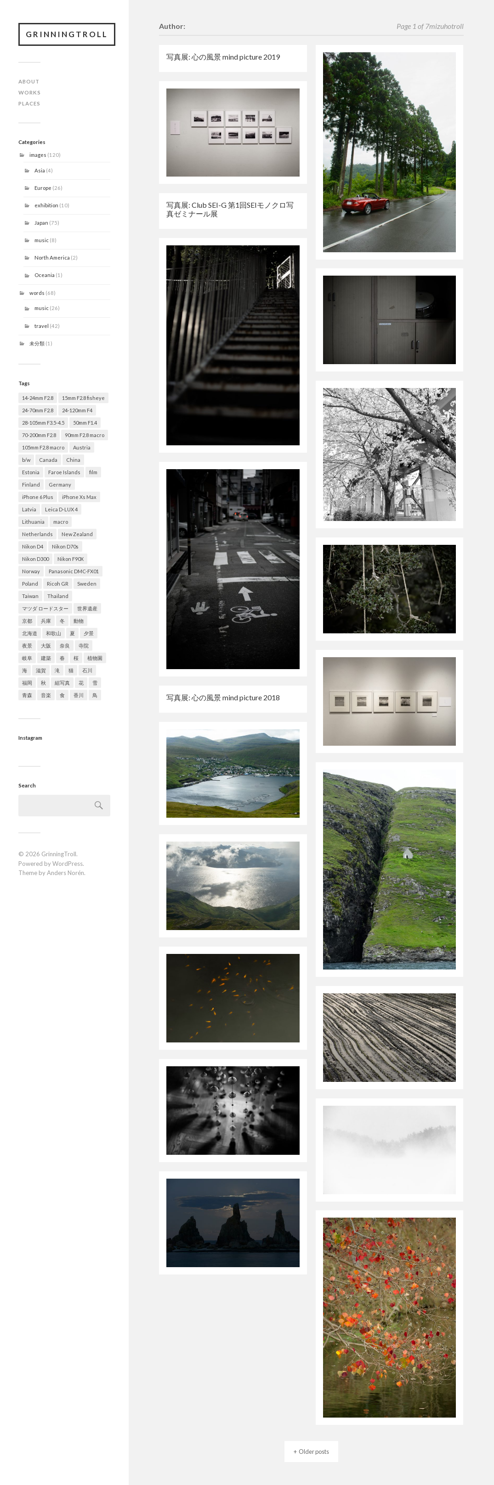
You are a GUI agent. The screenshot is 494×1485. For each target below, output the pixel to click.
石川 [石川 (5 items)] (87, 670)
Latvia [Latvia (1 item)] (29, 509)
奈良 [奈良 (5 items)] (65, 645)
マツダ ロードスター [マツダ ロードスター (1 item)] (45, 608)
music (41, 240)
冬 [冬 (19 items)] (62, 621)
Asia (39, 170)
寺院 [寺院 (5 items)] (84, 645)
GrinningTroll (67, 34)
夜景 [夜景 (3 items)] (27, 645)
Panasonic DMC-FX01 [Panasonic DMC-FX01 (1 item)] (74, 571)
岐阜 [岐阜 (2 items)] (27, 658)
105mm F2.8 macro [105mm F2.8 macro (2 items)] (43, 447)
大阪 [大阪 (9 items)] (46, 645)
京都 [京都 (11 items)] (27, 621)
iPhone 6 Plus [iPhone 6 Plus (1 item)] (37, 497)
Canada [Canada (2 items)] (48, 460)
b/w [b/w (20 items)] (26, 460)
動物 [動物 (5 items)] (79, 621)
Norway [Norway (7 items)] (31, 571)
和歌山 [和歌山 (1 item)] (53, 633)
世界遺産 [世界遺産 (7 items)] (87, 608)
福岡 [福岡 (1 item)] (27, 683)
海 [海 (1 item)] (24, 670)
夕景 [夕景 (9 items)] (89, 633)
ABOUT (29, 81)
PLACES (29, 103)
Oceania (44, 275)
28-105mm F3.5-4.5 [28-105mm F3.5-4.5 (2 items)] (43, 423)
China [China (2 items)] (73, 460)
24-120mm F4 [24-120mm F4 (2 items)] (77, 410)
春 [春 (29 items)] (62, 658)
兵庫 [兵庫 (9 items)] (46, 621)
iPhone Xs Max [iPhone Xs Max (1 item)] (79, 497)
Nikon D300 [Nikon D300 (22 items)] (35, 559)
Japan (41, 223)
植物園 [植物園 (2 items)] (94, 658)
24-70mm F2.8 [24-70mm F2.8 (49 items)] (37, 410)
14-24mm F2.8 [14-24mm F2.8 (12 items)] (37, 398)
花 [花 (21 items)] (81, 683)
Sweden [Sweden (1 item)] (87, 584)
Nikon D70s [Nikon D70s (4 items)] (65, 546)
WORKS (29, 92)
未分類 (37, 343)
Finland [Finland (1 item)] (31, 485)
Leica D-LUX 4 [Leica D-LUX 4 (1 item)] (61, 509)
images (37, 155)
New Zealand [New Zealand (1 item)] (77, 534)
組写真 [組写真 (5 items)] (62, 683)
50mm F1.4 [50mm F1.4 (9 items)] (85, 423)
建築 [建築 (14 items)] (46, 658)
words (37, 293)
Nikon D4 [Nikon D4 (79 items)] (32, 546)
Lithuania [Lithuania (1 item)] (33, 522)
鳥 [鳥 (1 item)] (94, 695)
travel (41, 326)
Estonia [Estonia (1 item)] (31, 472)
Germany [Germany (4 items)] (60, 485)
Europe (42, 188)
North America (52, 257)
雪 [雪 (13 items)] (94, 683)
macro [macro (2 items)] (60, 522)
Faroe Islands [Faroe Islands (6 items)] (64, 472)
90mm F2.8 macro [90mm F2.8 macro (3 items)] (84, 435)
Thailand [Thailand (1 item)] (57, 596)
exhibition (46, 205)
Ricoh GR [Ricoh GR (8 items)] (57, 584)
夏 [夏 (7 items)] (72, 633)
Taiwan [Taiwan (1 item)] (30, 596)
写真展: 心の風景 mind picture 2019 (223, 56)
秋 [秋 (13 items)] (43, 683)
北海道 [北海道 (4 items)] (29, 633)
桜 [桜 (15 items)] (76, 658)
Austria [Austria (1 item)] (82, 447)
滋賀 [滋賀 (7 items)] (41, 670)
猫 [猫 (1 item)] (71, 670)
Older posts (314, 1451)
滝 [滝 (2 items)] (57, 670)
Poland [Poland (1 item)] (30, 584)
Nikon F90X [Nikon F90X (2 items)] (70, 559)
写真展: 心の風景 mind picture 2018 (223, 697)
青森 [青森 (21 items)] (27, 695)
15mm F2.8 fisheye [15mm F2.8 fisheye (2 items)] (83, 398)
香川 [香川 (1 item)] (79, 695)
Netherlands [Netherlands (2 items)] (37, 534)
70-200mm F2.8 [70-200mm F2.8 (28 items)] (39, 435)
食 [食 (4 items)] (62, 695)
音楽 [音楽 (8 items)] (46, 695)
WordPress (67, 863)
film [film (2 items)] (93, 472)
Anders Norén (65, 872)
